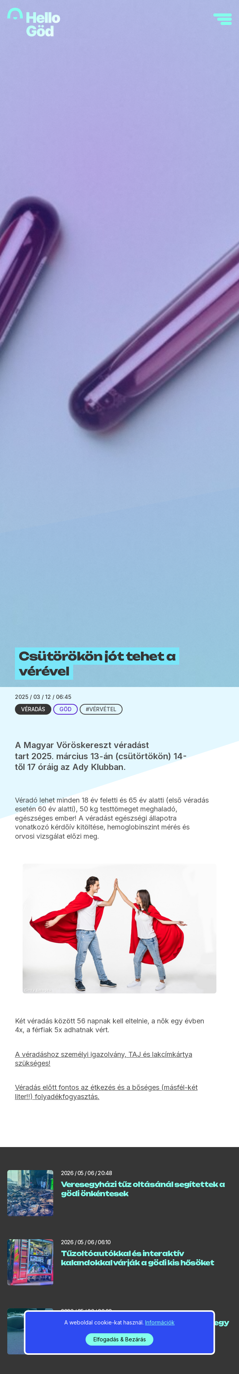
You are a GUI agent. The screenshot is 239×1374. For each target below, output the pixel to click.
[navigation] (222, 19)
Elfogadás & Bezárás (119, 1339)
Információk (160, 1322)
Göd (65, 709)
